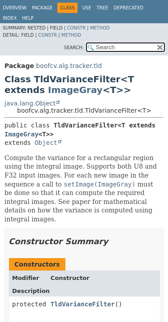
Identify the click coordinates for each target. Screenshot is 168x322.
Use (86, 7)
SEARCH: (74, 47)
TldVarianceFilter (83, 304)
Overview (14, 7)
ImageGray (75, 90)
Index (10, 18)
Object (45, 142)
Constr (76, 27)
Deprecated (128, 7)
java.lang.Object (30, 103)
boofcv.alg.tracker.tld (69, 65)
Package (42, 7)
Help (27, 18)
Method (100, 27)
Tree (102, 7)
